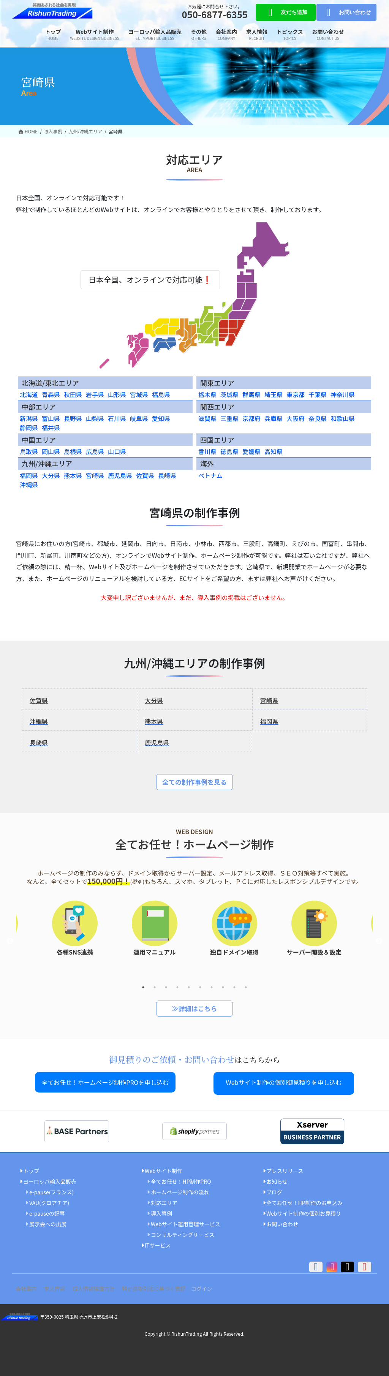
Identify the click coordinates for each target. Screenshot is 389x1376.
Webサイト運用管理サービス (185, 1222)
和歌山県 (342, 418)
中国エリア (39, 440)
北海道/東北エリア (50, 383)
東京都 (295, 394)
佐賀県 (145, 475)
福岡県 (29, 475)
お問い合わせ (346, 12)
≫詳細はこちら (194, 1008)
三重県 (229, 418)
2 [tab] (154, 987)
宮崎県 (95, 475)
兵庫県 (273, 418)
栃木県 (207, 394)
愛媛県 (251, 451)
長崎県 (167, 475)
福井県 (51, 427)
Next (379, 941)
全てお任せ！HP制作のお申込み (304, 1200)
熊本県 (73, 475)
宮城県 (139, 394)
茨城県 (229, 394)
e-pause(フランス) (51, 1190)
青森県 (51, 394)
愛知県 (161, 418)
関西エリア (217, 407)
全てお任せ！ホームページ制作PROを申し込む (105, 1082)
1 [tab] (143, 987)
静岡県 (29, 427)
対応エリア (164, 1200)
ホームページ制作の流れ (180, 1190)
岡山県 (51, 451)
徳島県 (229, 451)
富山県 (51, 418)
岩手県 (95, 394)
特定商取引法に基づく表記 (169, 1286)
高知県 (273, 451)
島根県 (73, 451)
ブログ (274, 1190)
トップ (31, 1168)
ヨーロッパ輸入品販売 (49, 1179)
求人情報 (61, 1286)
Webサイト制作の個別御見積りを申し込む (284, 1082)
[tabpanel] (234, 933)
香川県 (207, 451)
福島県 (161, 394)
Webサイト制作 (163, 1168)
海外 (207, 463)
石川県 (117, 418)
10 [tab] (246, 987)
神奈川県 (342, 394)
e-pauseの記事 (47, 1211)
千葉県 (317, 394)
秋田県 (73, 394)
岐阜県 (139, 418)
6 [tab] (200, 987)
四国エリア (217, 440)
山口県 (117, 451)
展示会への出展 (47, 1222)
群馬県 (251, 394)
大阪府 (295, 418)
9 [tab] (234, 987)
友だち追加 (285, 12)
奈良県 (317, 418)
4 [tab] (177, 987)
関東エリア (217, 383)
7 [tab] (211, 987)
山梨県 (95, 418)
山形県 (117, 394)
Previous (10, 941)
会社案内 (28, 1286)
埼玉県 (273, 394)
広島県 (95, 451)
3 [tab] (166, 987)
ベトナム (210, 475)
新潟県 (29, 418)
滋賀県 (207, 418)
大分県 (51, 475)
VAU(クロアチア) (49, 1200)
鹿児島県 (120, 475)
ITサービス (158, 1243)
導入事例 (161, 1211)
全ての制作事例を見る (194, 782)
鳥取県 (29, 451)
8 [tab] (223, 987)
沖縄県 (29, 484)
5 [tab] (189, 987)
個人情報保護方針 (104, 1286)
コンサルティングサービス (182, 1233)
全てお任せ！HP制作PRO (181, 1179)
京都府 (251, 418)
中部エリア (39, 407)
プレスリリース (284, 1168)
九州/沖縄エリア (47, 463)
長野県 (73, 418)
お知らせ (277, 1179)
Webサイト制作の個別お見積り (303, 1211)
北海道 (29, 394)
